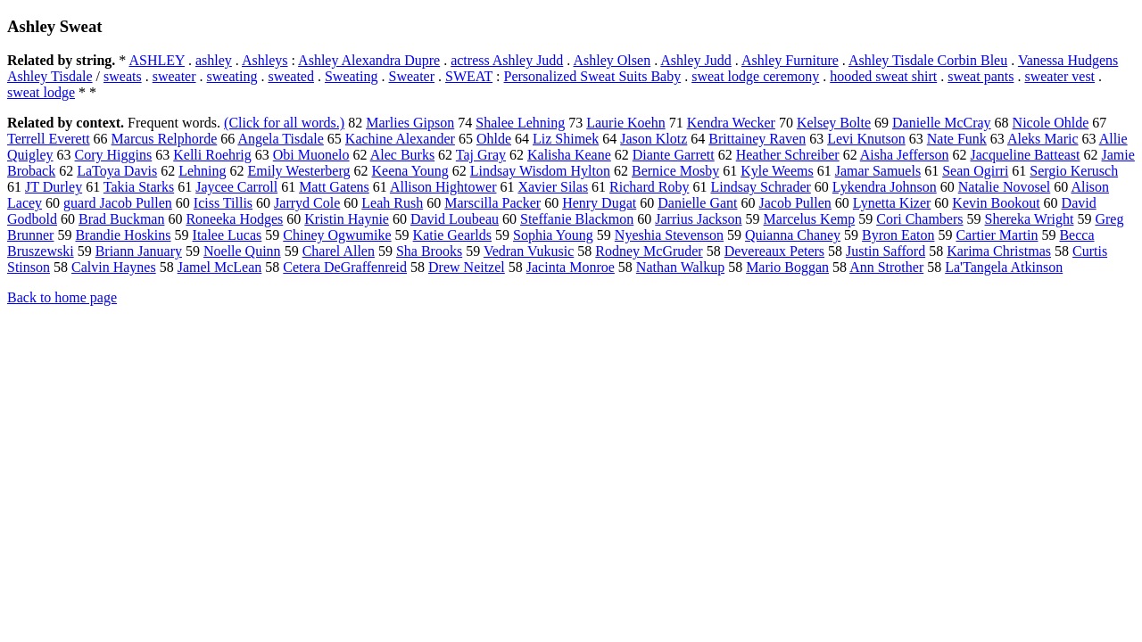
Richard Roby (649, 186)
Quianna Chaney (792, 235)
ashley (213, 60)
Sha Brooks (429, 251)
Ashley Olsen (611, 60)
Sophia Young (553, 235)
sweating (232, 76)
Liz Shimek (566, 138)
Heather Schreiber (788, 154)
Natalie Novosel (1004, 186)
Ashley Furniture (790, 60)
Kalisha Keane (569, 154)
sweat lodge (41, 92)
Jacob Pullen (795, 202)
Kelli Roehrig (212, 154)
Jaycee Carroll (236, 186)
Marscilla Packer (492, 202)
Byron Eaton (898, 235)
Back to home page (62, 297)
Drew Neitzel (466, 267)
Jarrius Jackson (698, 218)
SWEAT (468, 76)
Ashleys (265, 60)
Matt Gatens (334, 186)
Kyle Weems (777, 170)
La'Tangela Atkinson (1004, 267)
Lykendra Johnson (884, 186)
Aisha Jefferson (904, 154)
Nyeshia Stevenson (669, 235)
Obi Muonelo (311, 154)
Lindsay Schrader (760, 186)
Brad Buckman (121, 218)
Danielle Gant (697, 202)
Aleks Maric (1043, 138)
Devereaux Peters (774, 251)
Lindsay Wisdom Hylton (540, 170)
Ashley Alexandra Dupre (369, 60)
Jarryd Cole (307, 202)
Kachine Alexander (400, 138)
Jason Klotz (653, 138)
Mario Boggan (787, 267)
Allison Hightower (443, 186)
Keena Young (409, 170)
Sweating (351, 76)
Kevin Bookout (995, 202)
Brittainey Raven (757, 138)
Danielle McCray (941, 122)
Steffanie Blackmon (576, 218)
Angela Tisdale (280, 138)
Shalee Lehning (520, 122)
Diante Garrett (674, 154)
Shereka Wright (1029, 218)
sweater (174, 76)
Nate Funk (957, 138)
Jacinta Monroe (570, 267)
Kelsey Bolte (834, 122)
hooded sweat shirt (883, 76)
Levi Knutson (866, 138)
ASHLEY (156, 60)
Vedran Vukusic (529, 251)
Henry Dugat (599, 202)
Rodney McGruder (648, 251)
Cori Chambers (919, 218)
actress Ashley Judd (507, 60)
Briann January (138, 251)
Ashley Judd (696, 60)
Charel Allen (338, 251)
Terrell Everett (48, 138)
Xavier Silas (552, 186)
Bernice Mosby (675, 170)
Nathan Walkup (680, 267)
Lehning (202, 170)
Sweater (412, 76)
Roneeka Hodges (234, 218)
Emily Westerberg (299, 170)
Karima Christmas (999, 251)
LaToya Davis (117, 170)
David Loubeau (454, 218)
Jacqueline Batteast (1025, 154)
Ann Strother (886, 267)
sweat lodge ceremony (755, 76)
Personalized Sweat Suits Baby (593, 76)
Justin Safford (885, 251)
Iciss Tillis (223, 202)
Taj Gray (481, 154)
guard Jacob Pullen (117, 202)
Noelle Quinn (242, 251)
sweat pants (981, 76)
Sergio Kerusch (1074, 170)
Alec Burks (402, 154)
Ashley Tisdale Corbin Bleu (927, 60)
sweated (291, 76)
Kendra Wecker (731, 122)
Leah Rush (392, 202)
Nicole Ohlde (1051, 122)
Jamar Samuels (878, 170)
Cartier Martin (997, 235)
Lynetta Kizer (892, 202)
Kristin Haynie (346, 218)
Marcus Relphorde (165, 138)
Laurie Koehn (625, 122)
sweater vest (1059, 76)
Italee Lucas (227, 235)
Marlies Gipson (410, 122)
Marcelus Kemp (810, 218)
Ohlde (493, 138)
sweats (122, 76)
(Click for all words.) (284, 122)
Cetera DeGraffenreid (345, 267)
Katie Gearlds (452, 235)
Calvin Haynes (113, 267)
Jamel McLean (220, 267)
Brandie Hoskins (122, 235)
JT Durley (53, 186)
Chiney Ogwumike (337, 235)
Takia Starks (138, 186)
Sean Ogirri (975, 170)
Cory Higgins (114, 154)
